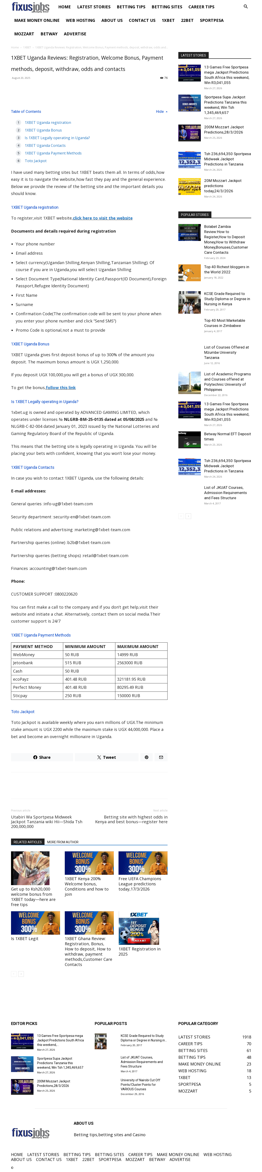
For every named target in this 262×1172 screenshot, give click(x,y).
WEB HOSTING (80, 20)
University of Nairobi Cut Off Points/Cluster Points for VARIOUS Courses (140, 1084)
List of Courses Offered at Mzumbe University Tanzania (226, 352)
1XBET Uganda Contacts (45, 145)
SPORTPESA (212, 20)
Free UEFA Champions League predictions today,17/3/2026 (140, 884)
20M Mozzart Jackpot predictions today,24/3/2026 (223, 185)
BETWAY (49, 33)
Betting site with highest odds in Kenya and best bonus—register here (131, 819)
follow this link (61, 387)
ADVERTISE (75, 33)
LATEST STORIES (93, 6)
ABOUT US (112, 20)
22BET (187, 20)
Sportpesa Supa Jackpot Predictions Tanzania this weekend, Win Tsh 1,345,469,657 (60, 1063)
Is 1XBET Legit (24, 938)
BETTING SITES (167, 6)
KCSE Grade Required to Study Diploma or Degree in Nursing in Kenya (227, 298)
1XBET (168, 20)
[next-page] (21, 974)
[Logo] (33, 7)
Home (15, 47)
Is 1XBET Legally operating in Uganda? (57, 137)
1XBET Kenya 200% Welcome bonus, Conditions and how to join (87, 886)
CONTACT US (142, 20)
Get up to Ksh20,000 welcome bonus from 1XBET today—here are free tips (33, 896)
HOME (64, 6)
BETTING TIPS (131, 6)
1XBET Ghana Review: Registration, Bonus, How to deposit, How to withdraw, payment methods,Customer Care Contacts (88, 951)
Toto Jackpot (36, 160)
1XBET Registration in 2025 (140, 951)
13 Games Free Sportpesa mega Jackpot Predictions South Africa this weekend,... (60, 1040)
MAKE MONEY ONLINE (37, 20)
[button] (245, 6)
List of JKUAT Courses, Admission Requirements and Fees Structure (225, 492)
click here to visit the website (103, 218)
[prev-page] (14, 974)
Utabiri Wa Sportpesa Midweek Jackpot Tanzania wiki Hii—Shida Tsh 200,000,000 (46, 822)
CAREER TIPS (201, 6)
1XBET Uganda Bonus (43, 130)
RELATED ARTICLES (28, 842)
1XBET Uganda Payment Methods (53, 153)
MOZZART (24, 33)
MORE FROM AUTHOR (62, 842)
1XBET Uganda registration (48, 122)
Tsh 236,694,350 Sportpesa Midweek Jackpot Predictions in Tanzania (227, 159)
